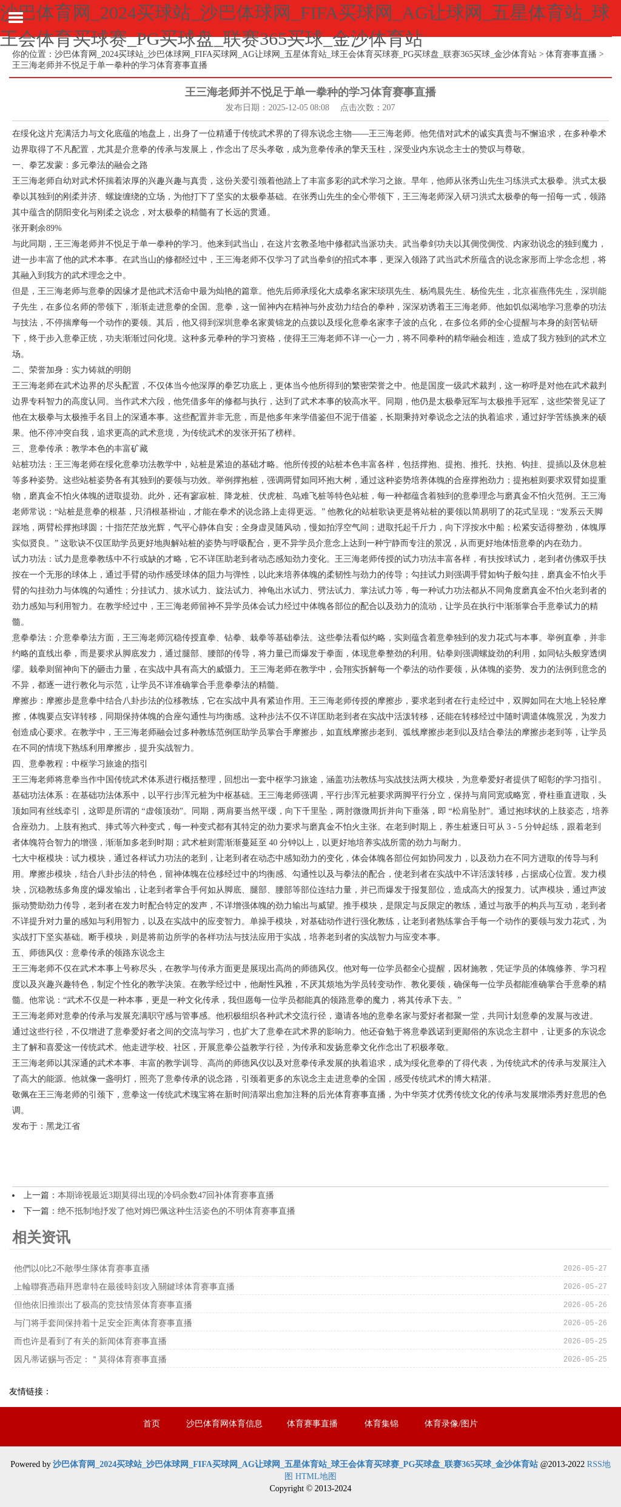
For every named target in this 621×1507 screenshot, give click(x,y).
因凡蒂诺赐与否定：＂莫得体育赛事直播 (90, 1359)
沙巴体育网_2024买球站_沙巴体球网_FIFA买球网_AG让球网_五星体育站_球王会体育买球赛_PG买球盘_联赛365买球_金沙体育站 (296, 54)
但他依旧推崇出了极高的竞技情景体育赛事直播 (103, 1304)
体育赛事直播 (571, 54)
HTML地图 (316, 1476)
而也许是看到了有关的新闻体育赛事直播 (90, 1341)
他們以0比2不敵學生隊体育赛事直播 (82, 1268)
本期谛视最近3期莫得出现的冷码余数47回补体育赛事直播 (166, 1195)
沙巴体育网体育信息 (224, 1423)
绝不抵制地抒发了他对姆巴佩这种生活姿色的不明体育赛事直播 (176, 1211)
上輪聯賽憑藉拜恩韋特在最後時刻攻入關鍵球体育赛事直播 (124, 1286)
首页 (151, 1423)
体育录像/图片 (451, 1423)
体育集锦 (381, 1423)
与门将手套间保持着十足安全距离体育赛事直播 (103, 1323)
